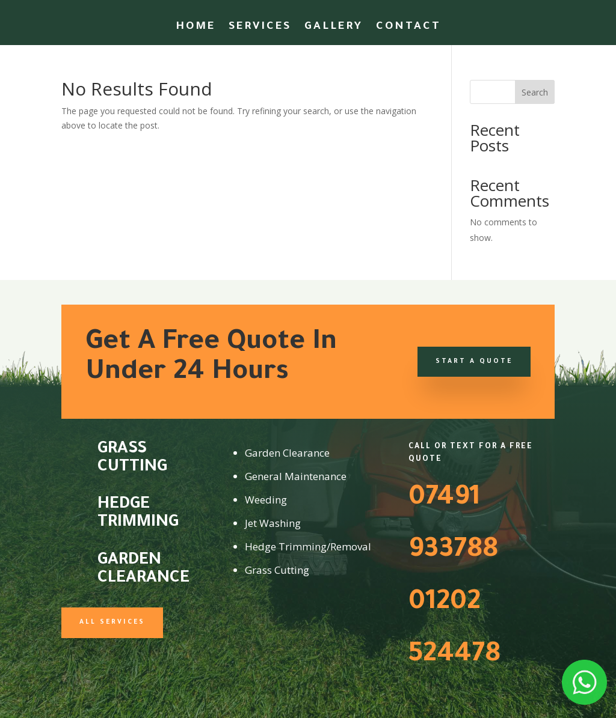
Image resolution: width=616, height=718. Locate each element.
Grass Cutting (132, 459)
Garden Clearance (143, 570)
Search (535, 92)
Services (260, 28)
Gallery (333, 28)
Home (195, 28)
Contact (408, 28)
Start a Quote (474, 361)
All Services (112, 622)
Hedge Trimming (138, 514)
